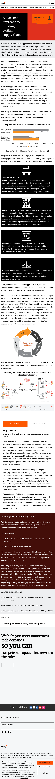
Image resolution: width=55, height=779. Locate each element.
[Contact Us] (27, 732)
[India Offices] (27, 724)
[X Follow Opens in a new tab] (34, 707)
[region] (27, 769)
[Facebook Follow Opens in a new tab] (31, 707)
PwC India (4, 7)
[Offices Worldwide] (27, 717)
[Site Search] (49, 3)
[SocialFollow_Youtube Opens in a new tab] (40, 707)
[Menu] (52, 3)
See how (7, 665)
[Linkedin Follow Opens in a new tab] (37, 707)
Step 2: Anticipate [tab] (39, 423)
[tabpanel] (27, 469)
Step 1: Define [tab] (15, 423)
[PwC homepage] (3, 3)
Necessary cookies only (45, 767)
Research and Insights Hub (18, 7)
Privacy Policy (25, 778)
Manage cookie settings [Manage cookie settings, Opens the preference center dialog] (45, 772)
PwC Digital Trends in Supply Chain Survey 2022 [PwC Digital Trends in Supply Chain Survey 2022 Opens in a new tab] (23, 624)
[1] (15, 119)
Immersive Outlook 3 (36, 7)
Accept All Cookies (45, 762)
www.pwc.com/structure (11, 757)
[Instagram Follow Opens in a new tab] (43, 707)
